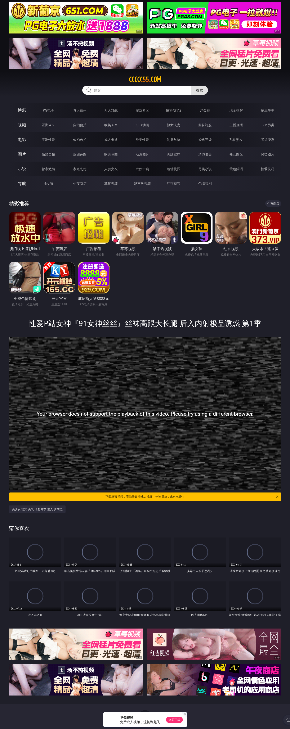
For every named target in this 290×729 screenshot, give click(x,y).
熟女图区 (236, 154)
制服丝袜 (173, 139)
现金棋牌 (236, 110)
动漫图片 (142, 154)
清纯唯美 (205, 154)
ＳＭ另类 (267, 125)
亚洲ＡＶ (48, 125)
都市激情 (48, 169)
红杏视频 (173, 183)
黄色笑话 (236, 169)
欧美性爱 (142, 139)
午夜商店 (79, 183)
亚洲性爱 (48, 139)
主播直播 (236, 125)
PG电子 (48, 110)
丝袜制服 (205, 125)
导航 (22, 183)
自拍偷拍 (79, 125)
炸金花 (205, 110)
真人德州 (79, 110)
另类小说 (205, 169)
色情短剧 (205, 183)
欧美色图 (111, 154)
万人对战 (111, 110)
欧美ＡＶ (111, 125)
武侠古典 (142, 169)
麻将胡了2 (173, 110)
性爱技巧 (267, 169)
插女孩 (48, 183)
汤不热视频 (142, 183)
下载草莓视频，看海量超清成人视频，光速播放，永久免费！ (192, 496)
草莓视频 (111, 183)
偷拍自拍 (79, 139)
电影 (22, 139)
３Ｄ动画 (142, 125)
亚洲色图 (79, 154)
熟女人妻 (173, 125)
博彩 (22, 110)
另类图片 (267, 154)
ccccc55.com (145, 79)
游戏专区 (142, 110)
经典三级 (205, 139)
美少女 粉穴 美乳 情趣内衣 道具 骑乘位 (37, 509)
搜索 (199, 90)
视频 (22, 125)
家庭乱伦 (79, 169)
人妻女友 (111, 169)
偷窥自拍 (48, 154)
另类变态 (267, 139)
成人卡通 (111, 139)
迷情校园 (173, 169)
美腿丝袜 (173, 154)
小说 (22, 169)
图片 (22, 154)
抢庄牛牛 (267, 110)
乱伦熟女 (236, 139)
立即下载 (174, 720)
